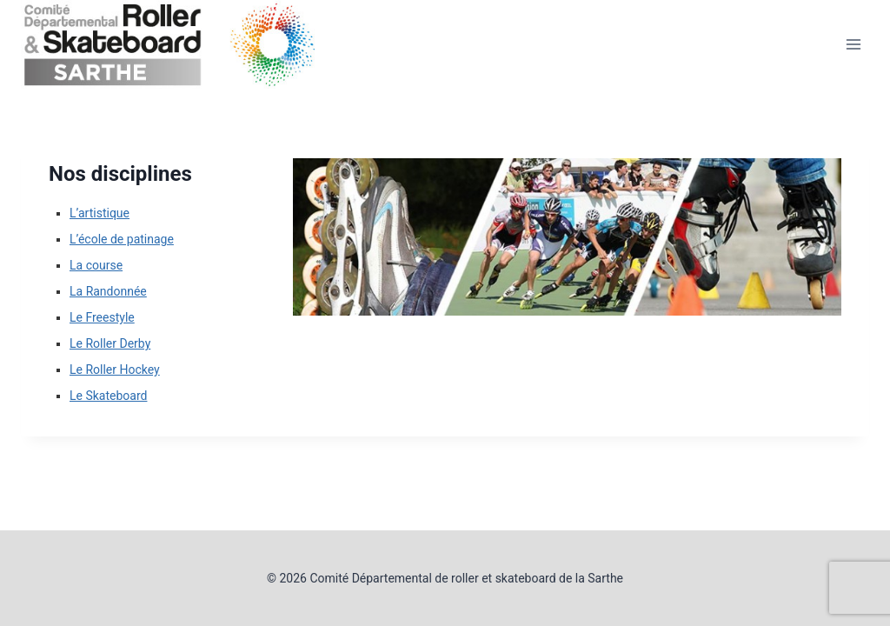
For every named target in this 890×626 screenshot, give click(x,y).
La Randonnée (108, 291)
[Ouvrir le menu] (853, 44)
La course (96, 265)
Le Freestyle (102, 317)
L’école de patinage (122, 239)
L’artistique (100, 213)
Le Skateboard (108, 396)
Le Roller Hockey (115, 369)
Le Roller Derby (110, 343)
